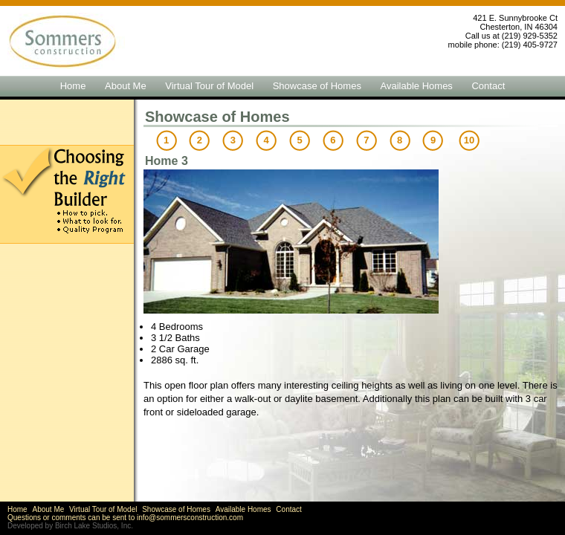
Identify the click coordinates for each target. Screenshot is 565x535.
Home (73, 85)
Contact (488, 85)
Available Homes (417, 85)
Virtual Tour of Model (209, 85)
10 (469, 140)
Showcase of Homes (317, 85)
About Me (125, 85)
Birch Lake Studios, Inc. (94, 526)
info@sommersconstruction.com (190, 517)
